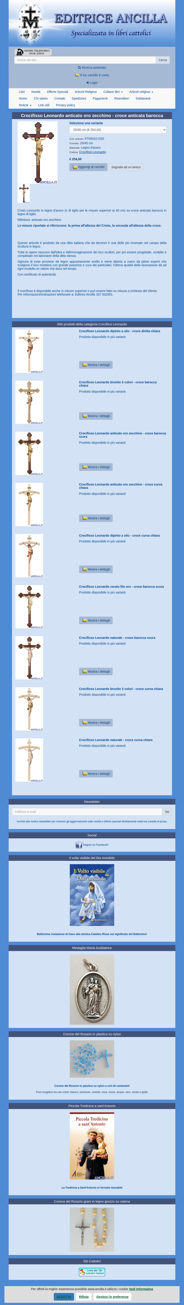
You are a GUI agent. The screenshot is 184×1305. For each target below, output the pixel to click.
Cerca (163, 60)
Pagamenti (100, 98)
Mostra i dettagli (96, 365)
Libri (22, 92)
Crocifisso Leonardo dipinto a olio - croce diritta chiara (119, 331)
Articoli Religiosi (86, 92)
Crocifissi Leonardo (92, 152)
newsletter (45, 821)
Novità (35, 92)
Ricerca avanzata (92, 67)
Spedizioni (79, 98)
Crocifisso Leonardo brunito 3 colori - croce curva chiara (121, 689)
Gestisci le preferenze (112, 1297)
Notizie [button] (25, 105)
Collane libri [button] (113, 92)
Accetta (64, 1297)
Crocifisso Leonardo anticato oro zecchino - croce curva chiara (120, 486)
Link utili (44, 105)
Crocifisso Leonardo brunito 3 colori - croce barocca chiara (118, 383)
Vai (167, 811)
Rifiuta (84, 1297)
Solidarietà (143, 98)
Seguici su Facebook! (95, 844)
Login (92, 82)
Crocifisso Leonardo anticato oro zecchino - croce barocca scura (122, 435)
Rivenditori (121, 98)
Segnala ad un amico (126, 167)
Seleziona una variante (86, 123)
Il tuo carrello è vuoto (92, 75)
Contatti (59, 98)
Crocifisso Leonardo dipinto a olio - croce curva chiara (119, 535)
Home (23, 98)
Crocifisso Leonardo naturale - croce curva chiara (116, 740)
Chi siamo (41, 98)
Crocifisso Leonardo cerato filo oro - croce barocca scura (121, 586)
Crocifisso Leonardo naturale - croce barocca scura (117, 638)
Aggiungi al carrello (88, 167)
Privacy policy (65, 105)
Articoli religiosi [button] (141, 92)
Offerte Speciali (57, 92)
